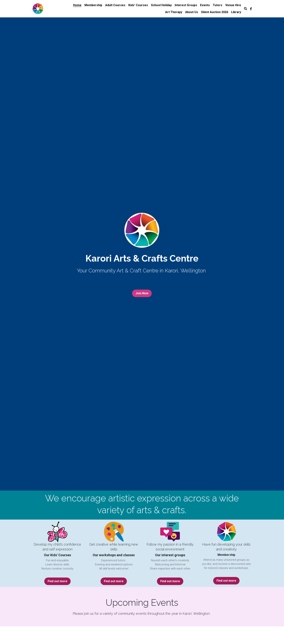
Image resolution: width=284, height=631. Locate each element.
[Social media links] (251, 8)
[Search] (245, 8)
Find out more (57, 581)
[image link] (38, 8)
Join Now (141, 293)
